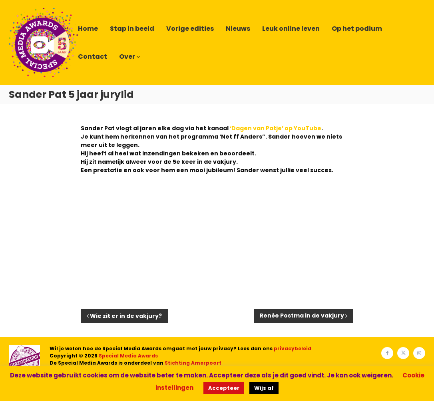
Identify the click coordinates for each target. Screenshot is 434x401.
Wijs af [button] (264, 388)
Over (127, 56)
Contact (92, 56)
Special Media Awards (128, 355)
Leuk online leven (291, 28)
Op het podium (357, 28)
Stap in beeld (132, 28)
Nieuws (238, 28)
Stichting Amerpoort (193, 362)
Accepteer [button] (223, 388)
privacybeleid (292, 348)
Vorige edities (190, 28)
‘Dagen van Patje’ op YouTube (275, 128)
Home (88, 28)
